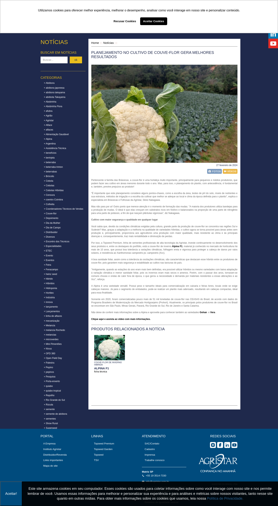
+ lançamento (51, 306)
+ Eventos (49, 260)
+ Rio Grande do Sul (54, 400)
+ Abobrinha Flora (53, 106)
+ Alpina (48, 139)
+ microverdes (51, 339)
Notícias (108, 42)
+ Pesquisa (49, 376)
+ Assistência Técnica (55, 148)
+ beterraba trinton (53, 167)
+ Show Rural (51, 423)
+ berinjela (49, 157)
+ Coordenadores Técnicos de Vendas (63, 209)
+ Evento (48, 255)
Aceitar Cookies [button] (153, 21)
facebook (220, 445)
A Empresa (49, 443)
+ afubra (48, 111)
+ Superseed (50, 428)
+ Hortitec (49, 293)
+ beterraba (50, 162)
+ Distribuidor (51, 232)
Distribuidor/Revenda (55, 454)
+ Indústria (49, 297)
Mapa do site (50, 465)
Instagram (213, 445)
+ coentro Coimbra (53, 199)
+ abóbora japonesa (54, 87)
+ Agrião (48, 115)
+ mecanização (51, 321)
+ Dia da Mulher (52, 223)
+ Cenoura (49, 195)
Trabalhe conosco (154, 460)
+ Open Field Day (53, 358)
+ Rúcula (48, 404)
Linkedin (227, 445)
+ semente (49, 409)
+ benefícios (50, 153)
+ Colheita (49, 204)
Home (95, 42)
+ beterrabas (50, 171)
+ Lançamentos (52, 311)
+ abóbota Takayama (54, 97)
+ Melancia (49, 325)
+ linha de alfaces (53, 316)
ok (76, 59)
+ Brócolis (49, 176)
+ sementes (50, 418)
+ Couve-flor (50, 213)
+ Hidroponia (50, 288)
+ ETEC (48, 250)
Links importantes (53, 460)
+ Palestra (49, 362)
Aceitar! (11, 494)
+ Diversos (49, 237)
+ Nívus (48, 348)
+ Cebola (48, 181)
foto (214, 171)
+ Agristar (49, 120)
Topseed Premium (104, 443)
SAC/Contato (152, 443)
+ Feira (47, 265)
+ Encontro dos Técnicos (56, 241)
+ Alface (48, 125)
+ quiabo (48, 386)
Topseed (98, 454)
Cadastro (150, 449)
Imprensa (150, 454)
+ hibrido (48, 278)
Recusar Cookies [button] (125, 21)
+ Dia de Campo (52, 227)
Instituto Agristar (52, 449)
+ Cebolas (49, 185)
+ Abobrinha (50, 101)
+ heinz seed (50, 274)
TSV (96, 460)
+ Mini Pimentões (53, 344)
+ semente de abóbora (55, 414)
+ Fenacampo (51, 269)
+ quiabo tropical (52, 390)
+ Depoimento (51, 218)
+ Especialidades (52, 246)
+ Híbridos (49, 283)
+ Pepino (48, 367)
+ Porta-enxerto (52, 381)
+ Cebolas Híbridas (54, 190)
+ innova (48, 302)
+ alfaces (48, 129)
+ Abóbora (49, 83)
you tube (234, 445)
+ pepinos (49, 372)
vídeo (230, 171)
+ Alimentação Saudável (56, 134)
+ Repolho (49, 395)
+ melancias (50, 334)
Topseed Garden (103, 449)
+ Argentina (50, 143)
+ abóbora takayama (54, 92)
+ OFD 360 (49, 353)
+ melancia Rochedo (54, 330)
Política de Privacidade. (225, 498)
